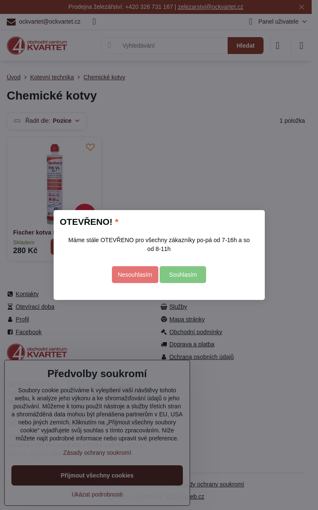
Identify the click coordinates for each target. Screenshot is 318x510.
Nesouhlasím (135, 274)
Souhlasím (183, 274)
